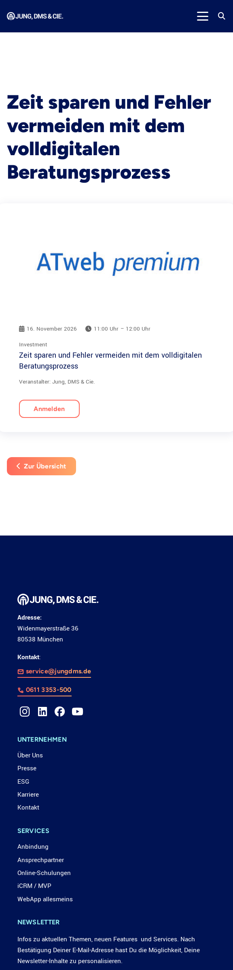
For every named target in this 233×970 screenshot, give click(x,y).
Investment (33, 344)
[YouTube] (77, 712)
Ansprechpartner (40, 860)
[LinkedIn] (42, 712)
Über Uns (30, 755)
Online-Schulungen (44, 873)
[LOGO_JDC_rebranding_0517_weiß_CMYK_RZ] (35, 16)
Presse (26, 768)
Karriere (28, 794)
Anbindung (33, 846)
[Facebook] (60, 712)
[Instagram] (25, 712)
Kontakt (28, 807)
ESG (23, 781)
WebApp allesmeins (45, 899)
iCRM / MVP (34, 885)
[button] (202, 16)
